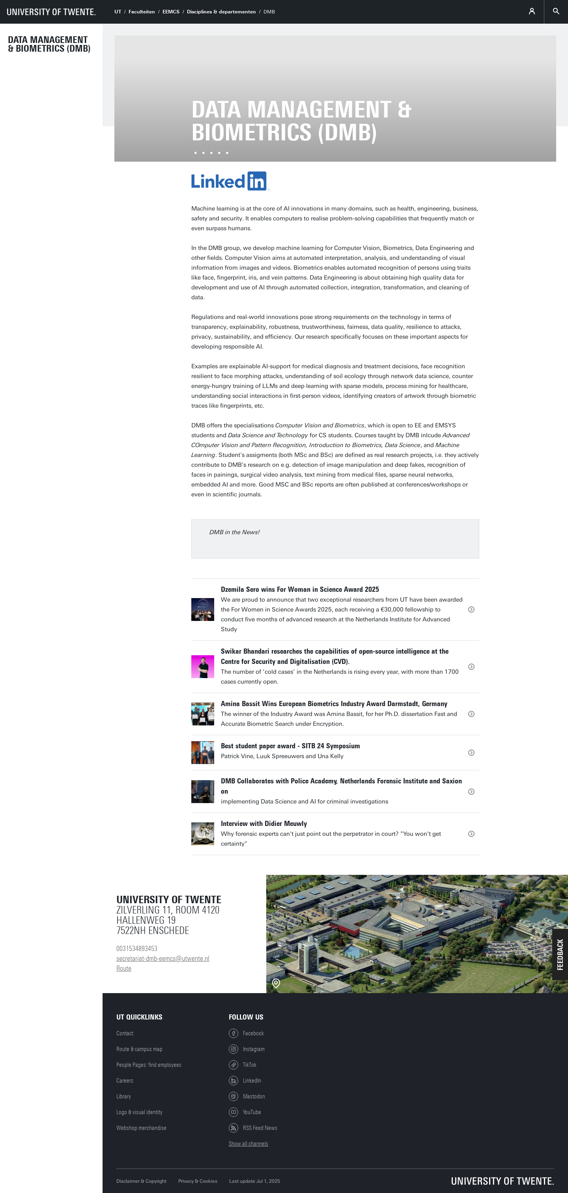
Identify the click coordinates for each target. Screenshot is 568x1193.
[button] (560, 954)
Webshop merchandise (141, 1127)
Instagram (247, 1049)
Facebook (246, 1033)
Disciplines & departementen (221, 12)
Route (123, 968)
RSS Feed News (253, 1128)
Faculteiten (142, 12)
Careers (124, 1080)
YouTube (245, 1112)
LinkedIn (245, 1080)
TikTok (242, 1065)
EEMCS (171, 12)
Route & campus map (139, 1049)
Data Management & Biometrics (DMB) (49, 44)
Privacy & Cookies (197, 1181)
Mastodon (247, 1096)
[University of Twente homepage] (51, 12)
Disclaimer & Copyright (141, 1181)
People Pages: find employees (148, 1064)
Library (123, 1096)
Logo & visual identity (139, 1112)
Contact (124, 1033)
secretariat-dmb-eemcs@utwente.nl (162, 958)
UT (117, 12)
